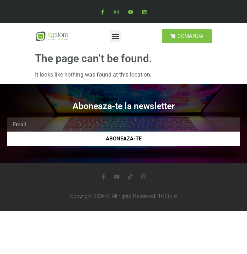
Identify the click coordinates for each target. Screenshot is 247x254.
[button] (115, 36)
